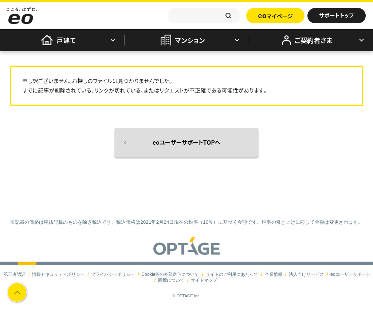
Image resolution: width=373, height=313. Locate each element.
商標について (171, 279)
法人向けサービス (304, 274)
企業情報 (272, 274)
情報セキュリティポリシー (60, 274)
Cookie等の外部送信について (170, 274)
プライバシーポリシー (114, 274)
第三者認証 (17, 274)
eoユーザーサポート (348, 274)
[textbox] (204, 15)
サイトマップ (204, 279)
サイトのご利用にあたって (231, 274)
